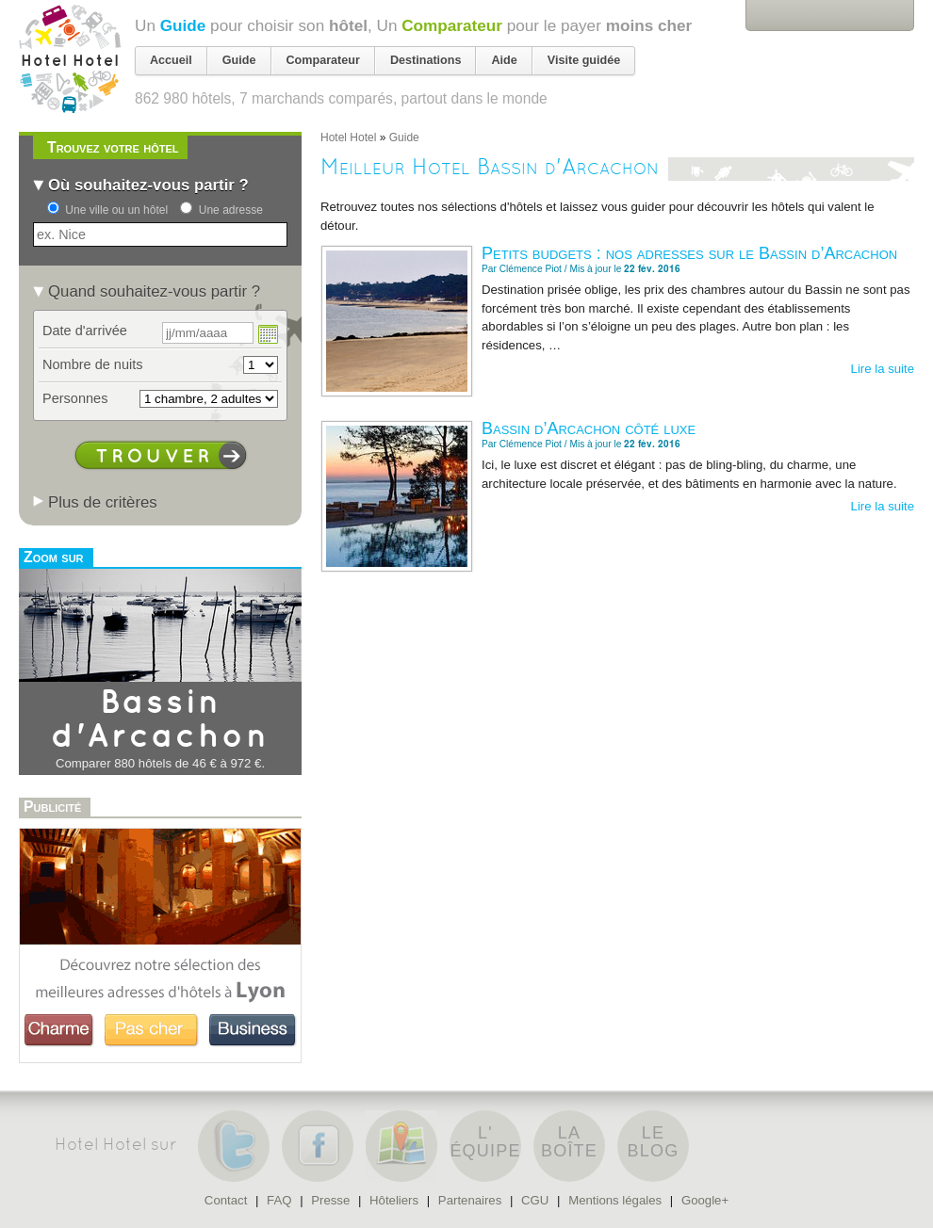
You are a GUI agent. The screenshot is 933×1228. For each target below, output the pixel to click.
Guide (183, 25)
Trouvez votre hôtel (112, 147)
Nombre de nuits (92, 364)
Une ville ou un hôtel (116, 210)
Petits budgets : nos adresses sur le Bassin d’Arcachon (689, 253)
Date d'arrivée (84, 330)
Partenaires (469, 1200)
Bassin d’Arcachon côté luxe (589, 428)
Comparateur (451, 25)
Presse (330, 1200)
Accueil (171, 60)
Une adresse (231, 210)
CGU (534, 1200)
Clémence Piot (530, 269)
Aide (503, 60)
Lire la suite (882, 369)
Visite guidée (584, 60)
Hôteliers (393, 1200)
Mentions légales (615, 1200)
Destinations (426, 60)
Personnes (74, 398)
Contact (226, 1200)
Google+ (704, 1200)
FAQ (279, 1200)
